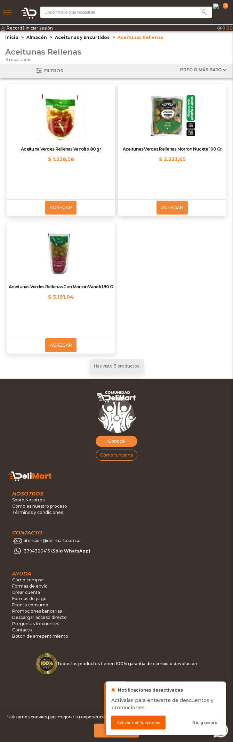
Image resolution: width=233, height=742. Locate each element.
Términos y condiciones (37, 512)
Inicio (11, 37)
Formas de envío (30, 586)
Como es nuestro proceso (39, 506)
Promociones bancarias (37, 611)
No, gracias (204, 722)
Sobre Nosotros (28, 499)
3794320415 (57, 551)
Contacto (22, 629)
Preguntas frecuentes (35, 623)
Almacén (36, 37)
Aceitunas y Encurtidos (82, 37)
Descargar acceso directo (39, 617)
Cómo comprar (28, 579)
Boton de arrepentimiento (40, 636)
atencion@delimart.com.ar (52, 540)
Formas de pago (29, 598)
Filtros (48, 71)
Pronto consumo (30, 604)
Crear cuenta (26, 592)
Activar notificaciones (138, 722)
